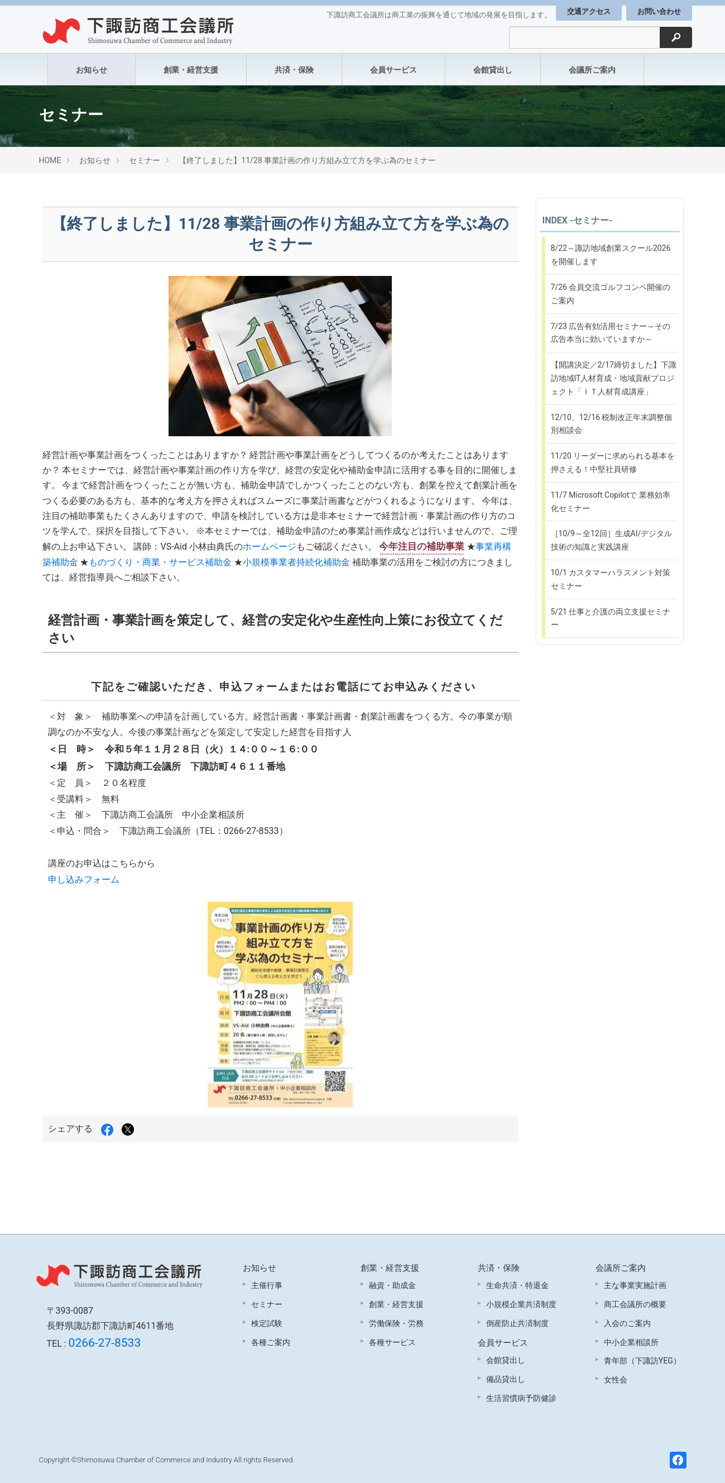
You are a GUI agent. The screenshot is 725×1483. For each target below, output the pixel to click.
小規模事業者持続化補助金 (296, 562)
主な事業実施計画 (635, 1285)
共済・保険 (294, 69)
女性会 (615, 1379)
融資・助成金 (392, 1285)
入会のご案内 (627, 1323)
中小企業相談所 (631, 1342)
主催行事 (266, 1285)
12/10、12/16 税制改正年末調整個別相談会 (612, 424)
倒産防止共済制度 (517, 1323)
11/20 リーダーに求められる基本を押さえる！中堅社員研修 (613, 462)
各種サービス (392, 1342)
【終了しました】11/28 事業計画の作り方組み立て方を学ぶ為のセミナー (307, 160)
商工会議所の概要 (635, 1304)
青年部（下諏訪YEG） (642, 1360)
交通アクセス (589, 11)
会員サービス (393, 69)
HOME (50, 160)
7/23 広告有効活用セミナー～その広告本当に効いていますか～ (611, 333)
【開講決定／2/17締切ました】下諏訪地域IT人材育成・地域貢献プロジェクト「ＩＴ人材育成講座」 (613, 378)
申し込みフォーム (83, 879)
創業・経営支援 (191, 69)
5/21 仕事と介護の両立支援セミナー (611, 618)
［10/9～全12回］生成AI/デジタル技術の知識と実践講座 (612, 540)
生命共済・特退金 (517, 1285)
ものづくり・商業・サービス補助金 (160, 562)
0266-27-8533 (105, 1343)
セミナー (144, 160)
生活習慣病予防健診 (521, 1398)
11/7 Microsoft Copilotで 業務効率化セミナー (610, 501)
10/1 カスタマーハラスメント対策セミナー (611, 579)
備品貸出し (505, 1379)
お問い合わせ (659, 11)
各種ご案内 (270, 1342)
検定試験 (266, 1323)
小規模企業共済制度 (521, 1304)
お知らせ (91, 69)
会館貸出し (492, 69)
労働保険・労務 (396, 1323)
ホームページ (269, 546)
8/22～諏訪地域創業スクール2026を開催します (611, 255)
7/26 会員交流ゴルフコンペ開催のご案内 (611, 294)
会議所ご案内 (592, 69)
